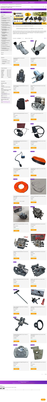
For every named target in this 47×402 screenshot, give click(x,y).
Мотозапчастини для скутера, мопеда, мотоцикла (6, 25)
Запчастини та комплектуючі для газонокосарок (4, 38)
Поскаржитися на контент (24, 383)
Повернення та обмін (24, 9)
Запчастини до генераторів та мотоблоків (6, 20)
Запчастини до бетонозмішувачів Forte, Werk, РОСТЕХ (5, 30)
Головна (2, 9)
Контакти (13, 9)
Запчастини (32, 2)
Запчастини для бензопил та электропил (6, 18)
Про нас (9, 9)
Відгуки (2, 54)
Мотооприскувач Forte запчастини (5, 43)
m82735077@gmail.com (6, 102)
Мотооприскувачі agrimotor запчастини (6, 41)
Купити (16, 92)
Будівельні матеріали (5, 50)
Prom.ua (28, 381)
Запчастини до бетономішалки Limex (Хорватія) (5, 33)
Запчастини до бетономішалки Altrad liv (5, 48)
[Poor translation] (3, 388)
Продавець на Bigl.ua (23, 382)
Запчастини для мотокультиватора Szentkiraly (4, 35)
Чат (43, 399)
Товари (5, 9)
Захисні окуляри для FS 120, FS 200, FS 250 (38, 196)
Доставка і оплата (17, 9)
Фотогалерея (3, 14)
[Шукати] (43, 7)
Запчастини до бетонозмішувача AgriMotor (6, 27)
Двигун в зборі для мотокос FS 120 (37, 113)
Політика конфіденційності (31, 383)
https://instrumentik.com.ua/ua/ (5, 101)
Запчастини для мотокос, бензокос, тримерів (6, 22)
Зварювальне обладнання (6, 46)
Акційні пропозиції (31, 9)
